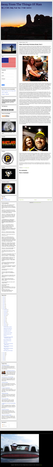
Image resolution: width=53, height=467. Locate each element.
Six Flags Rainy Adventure (10, 370)
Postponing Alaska (5, 382)
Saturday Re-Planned (5, 409)
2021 (4, 299)
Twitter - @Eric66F (5, 92)
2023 (4, 298)
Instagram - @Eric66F (5, 94)
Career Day (5, 342)
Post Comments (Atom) (37, 202)
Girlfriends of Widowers (5, 365)
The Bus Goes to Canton (8, 326)
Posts (3, 424)
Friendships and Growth (7, 329)
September (6, 314)
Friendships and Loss (7, 331)
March (5, 322)
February (5, 324)
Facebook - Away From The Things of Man (9, 90)
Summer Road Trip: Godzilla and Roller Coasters (8, 337)
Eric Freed (4, 198)
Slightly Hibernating (5, 393)
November (5, 311)
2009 (4, 358)
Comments (4, 426)
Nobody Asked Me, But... (8, 334)
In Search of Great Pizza (6, 387)
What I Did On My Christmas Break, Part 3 (8, 344)
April (4, 321)
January (5, 325)
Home (35, 199)
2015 (4, 308)
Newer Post (21, 199)
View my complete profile (6, 199)
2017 (4, 305)
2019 (4, 302)
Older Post (49, 199)
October (5, 312)
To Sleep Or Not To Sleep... (8, 332)
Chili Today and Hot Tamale (8, 350)
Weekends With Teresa (7, 340)
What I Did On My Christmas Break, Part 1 (8, 349)
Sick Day (5, 335)
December (5, 309)
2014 (4, 352)
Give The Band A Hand (7, 339)
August (5, 315)
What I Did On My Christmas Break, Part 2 (8, 346)
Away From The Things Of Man (21, 4)
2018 (4, 304)
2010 (4, 357)
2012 (4, 355)
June (5, 318)
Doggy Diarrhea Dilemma (8, 328)
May (4, 319)
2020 (4, 301)
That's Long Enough (5, 398)
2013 (4, 354)
